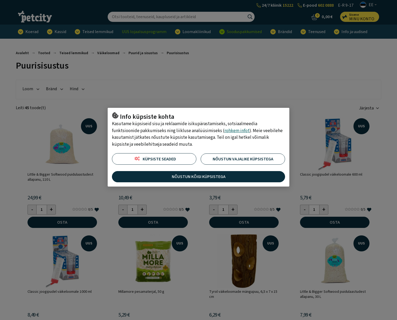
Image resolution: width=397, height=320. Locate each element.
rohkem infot (237, 131)
